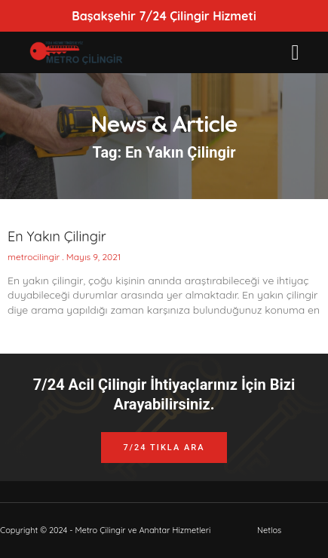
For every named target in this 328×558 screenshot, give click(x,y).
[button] (295, 53)
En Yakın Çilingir (57, 236)
